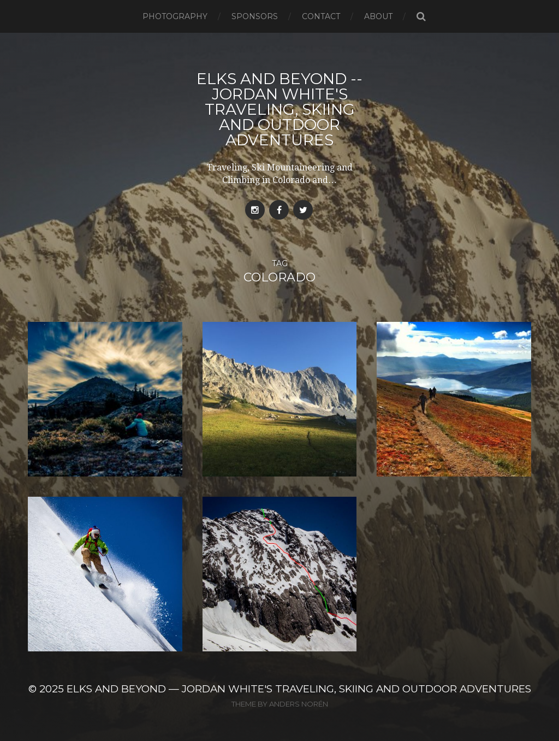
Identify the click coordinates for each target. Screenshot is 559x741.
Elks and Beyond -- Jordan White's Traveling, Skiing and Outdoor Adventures (279, 109)
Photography (174, 16)
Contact (321, 16)
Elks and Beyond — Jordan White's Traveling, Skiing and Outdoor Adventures (299, 689)
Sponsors (254, 16)
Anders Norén (298, 703)
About (378, 16)
